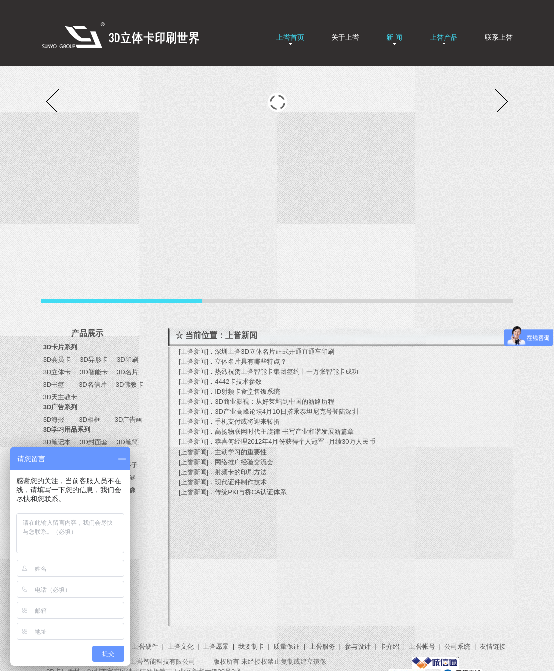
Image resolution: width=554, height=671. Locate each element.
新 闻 (394, 37)
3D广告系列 (60, 407)
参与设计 (358, 646)
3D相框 (87, 419)
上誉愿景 (216, 646)
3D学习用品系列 (67, 429)
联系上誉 (499, 37)
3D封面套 (94, 442)
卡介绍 (389, 646)
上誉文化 (181, 646)
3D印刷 (124, 359)
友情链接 (493, 646)
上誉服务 (322, 646)
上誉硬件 (145, 646)
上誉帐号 (422, 646)
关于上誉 (345, 37)
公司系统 (457, 646)
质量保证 (286, 646)
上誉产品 (444, 37)
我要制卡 (251, 646)
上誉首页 (290, 37)
